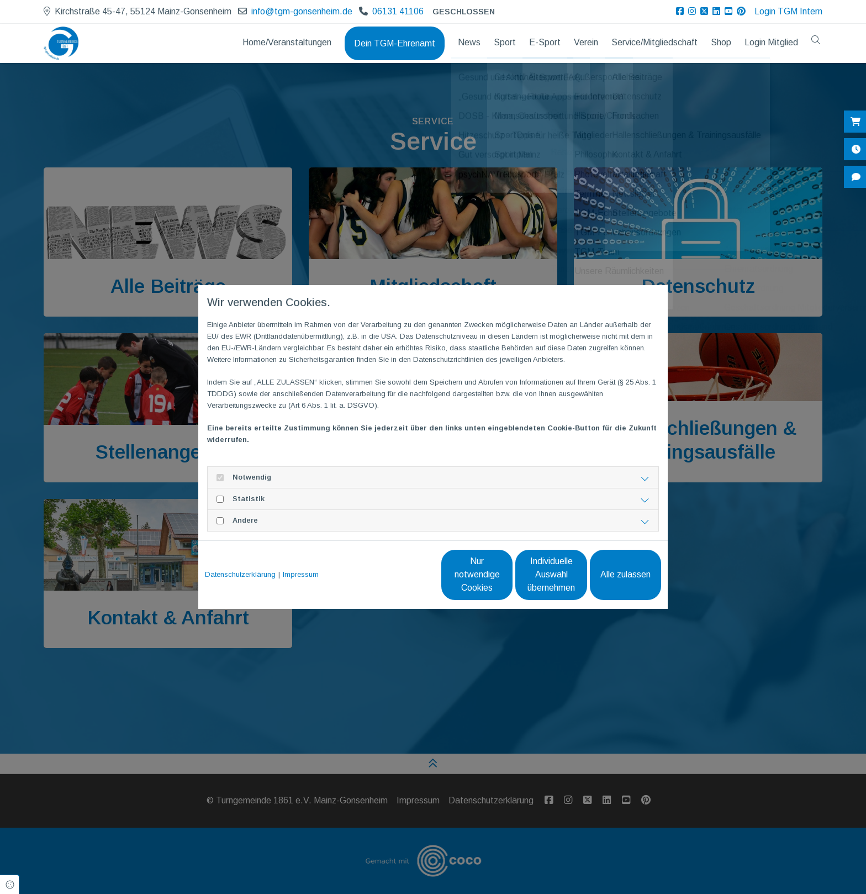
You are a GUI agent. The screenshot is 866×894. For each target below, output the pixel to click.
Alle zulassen (610, 574)
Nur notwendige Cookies (400, 574)
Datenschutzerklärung (240, 574)
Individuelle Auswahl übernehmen (505, 574)
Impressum (301, 574)
